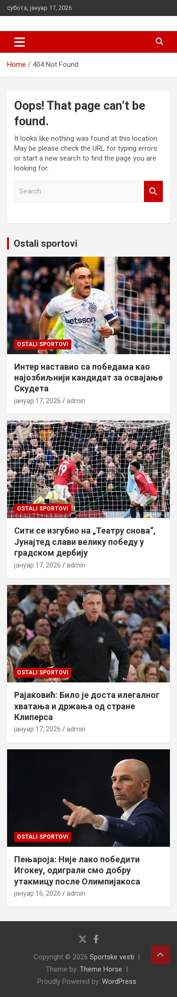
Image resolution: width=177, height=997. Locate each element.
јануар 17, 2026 (37, 401)
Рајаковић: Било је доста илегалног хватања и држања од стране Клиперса (87, 706)
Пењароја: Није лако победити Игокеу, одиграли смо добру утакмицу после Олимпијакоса (77, 870)
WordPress (119, 981)
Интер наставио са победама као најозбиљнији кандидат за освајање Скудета (88, 378)
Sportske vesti (112, 957)
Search (153, 191)
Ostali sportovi (45, 243)
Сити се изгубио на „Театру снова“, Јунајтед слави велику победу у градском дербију (85, 542)
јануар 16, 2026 (37, 893)
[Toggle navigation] (19, 42)
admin (76, 401)
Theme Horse (101, 969)
